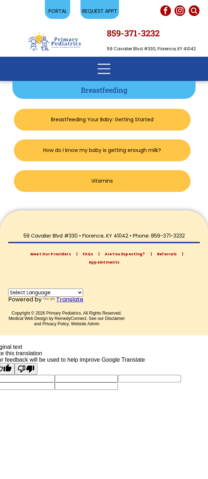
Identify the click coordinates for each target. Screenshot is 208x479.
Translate (63, 299)
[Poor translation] (26, 369)
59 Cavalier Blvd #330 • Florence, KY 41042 (76, 235)
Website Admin (85, 323)
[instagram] (180, 11)
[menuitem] (51, 254)
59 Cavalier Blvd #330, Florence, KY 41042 (151, 49)
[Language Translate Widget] (45, 293)
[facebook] (165, 11)
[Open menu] (104, 68)
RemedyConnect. (71, 318)
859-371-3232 (168, 235)
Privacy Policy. (56, 323)
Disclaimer (115, 318)
